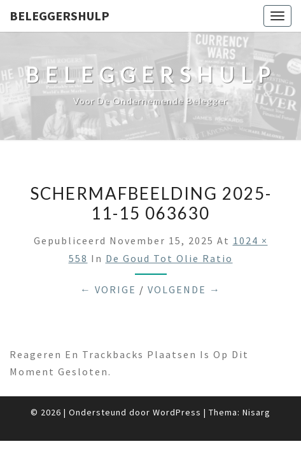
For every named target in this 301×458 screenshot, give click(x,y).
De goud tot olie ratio (169, 258)
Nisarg (256, 412)
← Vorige (108, 289)
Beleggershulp (59, 16)
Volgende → (184, 289)
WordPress (177, 412)
